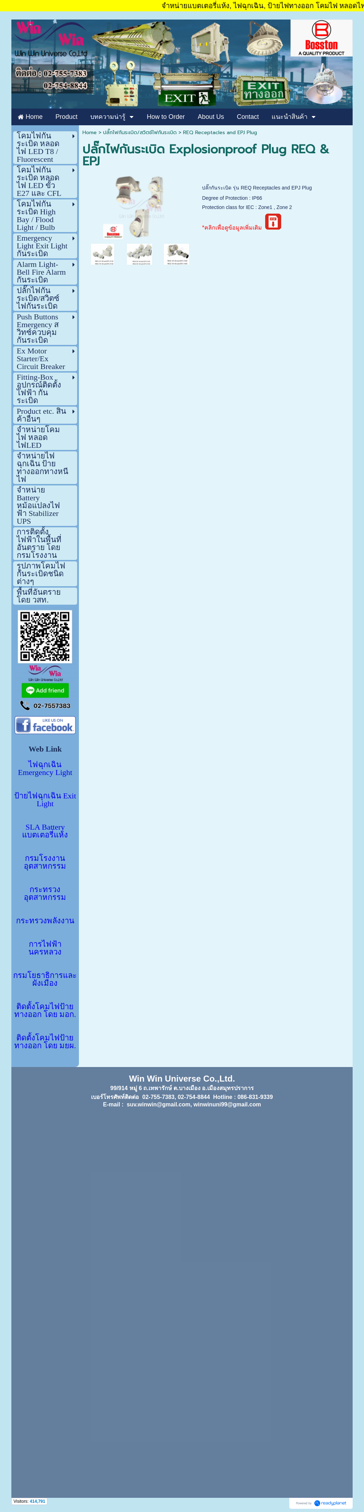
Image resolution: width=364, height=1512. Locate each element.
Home (89, 132)
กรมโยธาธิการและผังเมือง (45, 979)
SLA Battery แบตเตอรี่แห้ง (45, 831)
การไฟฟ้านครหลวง (44, 948)
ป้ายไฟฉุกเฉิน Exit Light (45, 799)
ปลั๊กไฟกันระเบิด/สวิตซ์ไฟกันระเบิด (140, 132)
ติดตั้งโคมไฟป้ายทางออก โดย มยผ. (45, 1041)
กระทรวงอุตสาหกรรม (45, 893)
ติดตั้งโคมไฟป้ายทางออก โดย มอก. (45, 1010)
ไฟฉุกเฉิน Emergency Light (45, 768)
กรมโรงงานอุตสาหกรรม (45, 862)
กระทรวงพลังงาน (45, 920)
